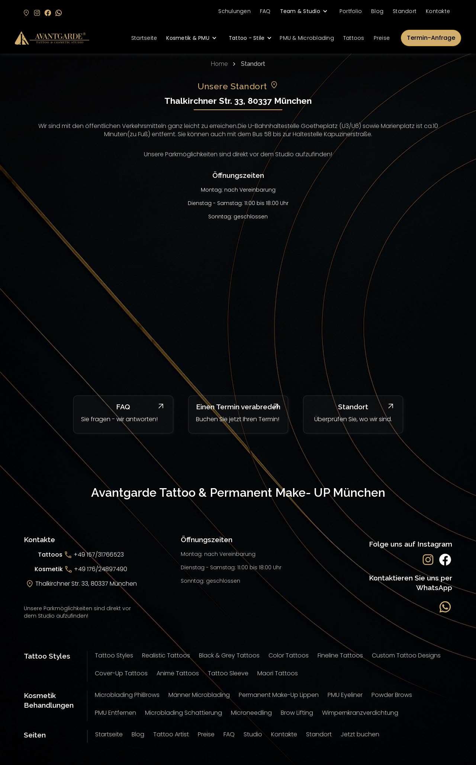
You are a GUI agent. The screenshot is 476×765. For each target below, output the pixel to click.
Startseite (144, 38)
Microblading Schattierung (183, 712)
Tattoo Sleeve (228, 673)
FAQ (265, 11)
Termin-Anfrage (431, 37)
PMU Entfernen (115, 712)
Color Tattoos (288, 655)
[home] (52, 38)
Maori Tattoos (277, 673)
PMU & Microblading (307, 38)
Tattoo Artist (171, 734)
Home (219, 63)
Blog (377, 11)
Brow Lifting (297, 712)
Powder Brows (392, 695)
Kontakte (438, 11)
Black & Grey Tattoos (229, 655)
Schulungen (234, 11)
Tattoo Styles (114, 655)
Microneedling (251, 712)
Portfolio (351, 11)
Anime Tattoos (178, 673)
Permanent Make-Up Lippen (279, 695)
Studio (253, 734)
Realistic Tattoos (166, 655)
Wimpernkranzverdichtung (360, 712)
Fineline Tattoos (340, 655)
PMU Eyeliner (345, 695)
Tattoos (353, 38)
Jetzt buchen (360, 734)
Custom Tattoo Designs (406, 655)
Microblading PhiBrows (127, 695)
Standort (404, 11)
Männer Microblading (199, 695)
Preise (382, 38)
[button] (303, 11)
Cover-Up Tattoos (121, 673)
